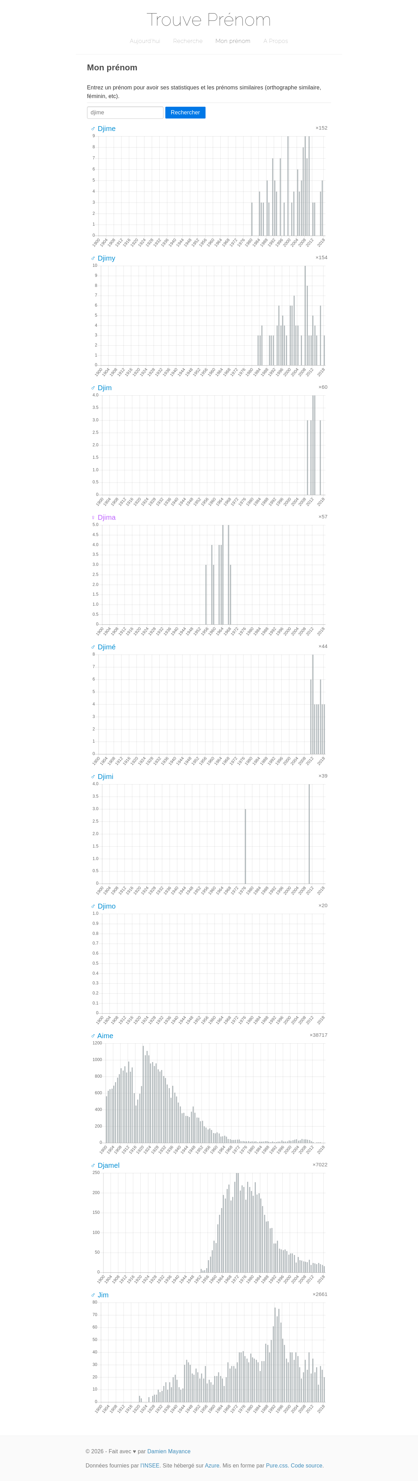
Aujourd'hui (145, 41)
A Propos (275, 41)
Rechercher (185, 112)
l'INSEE (149, 1466)
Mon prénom (233, 41)
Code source (306, 1466)
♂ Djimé (103, 647)
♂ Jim (99, 1295)
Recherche (188, 41)
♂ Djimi (101, 776)
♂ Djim (101, 388)
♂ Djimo (103, 906)
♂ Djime (103, 128)
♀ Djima (103, 517)
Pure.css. (277, 1466)
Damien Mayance (169, 1451)
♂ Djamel (105, 1165)
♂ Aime (101, 1036)
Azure (212, 1466)
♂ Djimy (102, 258)
